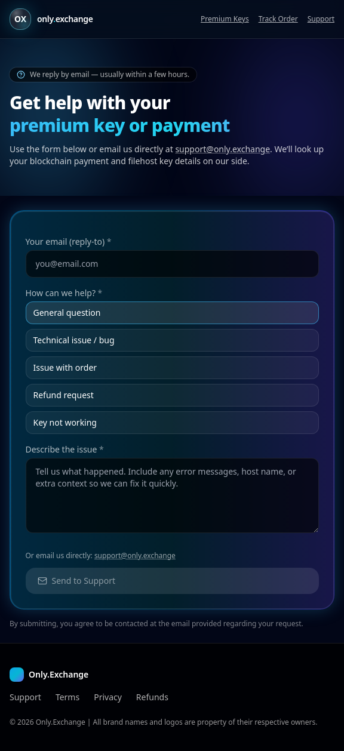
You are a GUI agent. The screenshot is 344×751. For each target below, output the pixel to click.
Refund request (63, 395)
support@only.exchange (222, 149)
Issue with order (65, 367)
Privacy (108, 697)
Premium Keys (225, 19)
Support (321, 19)
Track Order (278, 19)
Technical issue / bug (74, 340)
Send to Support (77, 580)
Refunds (152, 697)
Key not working (65, 422)
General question (67, 312)
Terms (67, 697)
